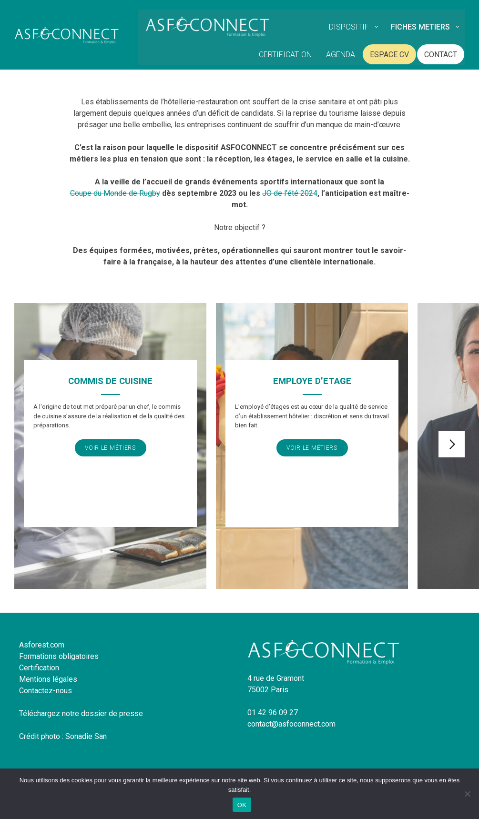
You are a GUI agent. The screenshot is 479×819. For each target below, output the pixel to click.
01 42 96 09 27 (272, 712)
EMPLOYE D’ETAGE (312, 381)
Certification (39, 667)
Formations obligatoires (59, 656)
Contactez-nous (45, 690)
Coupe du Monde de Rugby (115, 193)
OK (241, 805)
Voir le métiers (110, 448)
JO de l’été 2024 (289, 193)
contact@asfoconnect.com (291, 723)
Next (451, 444)
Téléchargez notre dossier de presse (81, 713)
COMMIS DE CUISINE (110, 381)
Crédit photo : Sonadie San (63, 736)
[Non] (467, 794)
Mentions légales (48, 679)
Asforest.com (41, 644)
